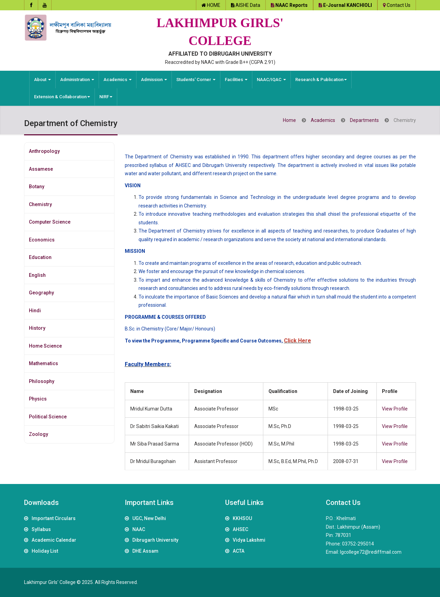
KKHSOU (242, 518)
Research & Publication (321, 79)
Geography (41, 292)
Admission (154, 79)
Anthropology (44, 151)
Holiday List (45, 551)
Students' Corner (196, 79)
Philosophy (41, 381)
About (42, 79)
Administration (77, 79)
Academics (117, 79)
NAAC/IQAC (271, 79)
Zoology (38, 434)
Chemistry (40, 204)
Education (40, 257)
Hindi (35, 310)
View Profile (395, 409)
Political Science (48, 416)
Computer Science (49, 222)
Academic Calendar (54, 540)
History (37, 328)
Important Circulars (54, 518)
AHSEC (240, 529)
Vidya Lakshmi (249, 540)
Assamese (41, 169)
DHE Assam (145, 551)
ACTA (238, 551)
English (37, 275)
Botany (36, 186)
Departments (364, 120)
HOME (213, 5)
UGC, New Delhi (149, 518)
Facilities (236, 79)
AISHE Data (247, 5)
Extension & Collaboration (62, 96)
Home (289, 120)
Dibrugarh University (155, 540)
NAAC (138, 529)
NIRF (105, 96)
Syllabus (41, 529)
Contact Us (398, 5)
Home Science (45, 346)
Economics (42, 240)
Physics (38, 399)
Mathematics (43, 363)
